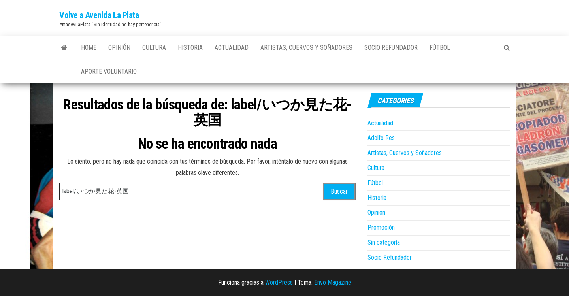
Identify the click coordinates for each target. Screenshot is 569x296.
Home (88, 47)
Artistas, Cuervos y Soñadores (306, 47)
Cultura (154, 47)
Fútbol (440, 47)
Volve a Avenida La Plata (99, 15)
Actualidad (232, 47)
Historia (190, 47)
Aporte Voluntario (109, 71)
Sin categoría (383, 242)
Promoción (381, 227)
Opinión (119, 47)
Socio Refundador (391, 47)
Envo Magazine (332, 282)
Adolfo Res (381, 137)
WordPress (279, 282)
